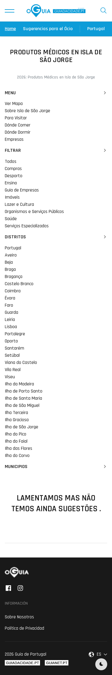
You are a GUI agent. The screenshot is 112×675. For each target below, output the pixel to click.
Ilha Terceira (16, 413)
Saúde (11, 219)
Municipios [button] (56, 466)
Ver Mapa (14, 104)
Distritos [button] (56, 237)
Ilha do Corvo (17, 455)
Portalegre (15, 334)
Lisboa (11, 327)
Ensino (11, 183)
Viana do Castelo (21, 362)
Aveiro (11, 255)
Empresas (14, 139)
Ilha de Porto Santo (23, 391)
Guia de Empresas (22, 190)
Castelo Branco (19, 284)
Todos (10, 161)
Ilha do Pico (15, 434)
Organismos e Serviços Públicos (34, 211)
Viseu (10, 377)
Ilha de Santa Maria (23, 398)
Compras (13, 169)
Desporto (13, 176)
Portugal (96, 29)
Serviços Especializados (27, 226)
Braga (10, 269)
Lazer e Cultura (19, 204)
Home (10, 29)
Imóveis (12, 197)
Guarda (11, 312)
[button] (9, 11)
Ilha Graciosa (17, 420)
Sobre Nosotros (19, 617)
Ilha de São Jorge (21, 427)
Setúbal (12, 355)
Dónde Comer (17, 125)
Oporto (11, 341)
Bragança (13, 277)
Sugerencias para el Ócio (48, 29)
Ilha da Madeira (19, 384)
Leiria (10, 319)
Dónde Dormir (17, 132)
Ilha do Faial (16, 441)
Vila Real (13, 370)
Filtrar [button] (56, 150)
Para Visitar (16, 118)
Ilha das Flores (18, 448)
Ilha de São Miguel (22, 405)
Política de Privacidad (24, 628)
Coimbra (13, 291)
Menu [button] (56, 93)
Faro (9, 305)
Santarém (14, 348)
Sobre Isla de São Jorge (27, 111)
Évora (10, 298)
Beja (9, 262)
